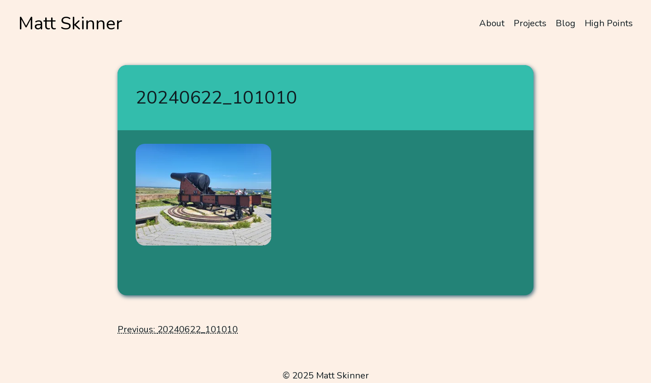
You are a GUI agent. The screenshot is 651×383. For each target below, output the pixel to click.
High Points (609, 23)
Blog (566, 23)
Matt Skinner (70, 23)
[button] (203, 195)
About (492, 23)
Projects (530, 23)
